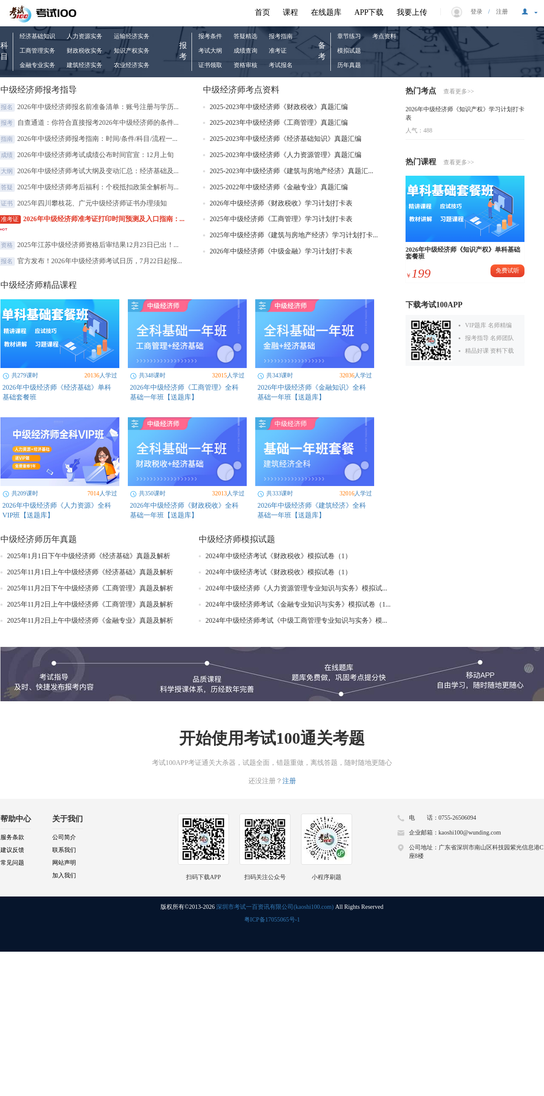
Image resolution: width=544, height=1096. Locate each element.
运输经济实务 (131, 36)
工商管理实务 (37, 51)
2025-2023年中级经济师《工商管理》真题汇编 (280, 122)
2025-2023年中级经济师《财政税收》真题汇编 (280, 106)
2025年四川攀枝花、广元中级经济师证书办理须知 (93, 203)
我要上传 (412, 12)
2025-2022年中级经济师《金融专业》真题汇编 (280, 187)
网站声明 (64, 863)
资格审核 (245, 65)
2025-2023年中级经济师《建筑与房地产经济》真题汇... (292, 170)
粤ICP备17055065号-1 (272, 919)
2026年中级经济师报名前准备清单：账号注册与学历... (98, 106)
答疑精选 (245, 36)
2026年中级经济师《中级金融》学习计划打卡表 (282, 251)
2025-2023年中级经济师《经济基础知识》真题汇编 (286, 138)
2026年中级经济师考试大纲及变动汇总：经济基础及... (98, 170)
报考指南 (281, 36)
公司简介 (64, 837)
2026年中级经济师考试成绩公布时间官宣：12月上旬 (96, 154)
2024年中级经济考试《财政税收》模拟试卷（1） (279, 555)
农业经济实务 (131, 65)
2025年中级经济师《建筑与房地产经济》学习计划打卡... (295, 235)
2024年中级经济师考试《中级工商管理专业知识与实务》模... (296, 620)
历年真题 (349, 65)
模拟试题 (349, 51)
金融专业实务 (37, 65)
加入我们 (64, 875)
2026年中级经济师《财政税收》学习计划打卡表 (282, 203)
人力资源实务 (84, 36)
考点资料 (384, 36)
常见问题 (12, 863)
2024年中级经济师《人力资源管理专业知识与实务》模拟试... (296, 588)
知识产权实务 (131, 51)
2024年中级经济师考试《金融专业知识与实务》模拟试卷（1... (298, 604)
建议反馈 (12, 850)
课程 (290, 12)
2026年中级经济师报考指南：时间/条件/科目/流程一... (98, 138)
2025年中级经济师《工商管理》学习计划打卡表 (282, 218)
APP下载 (368, 12)
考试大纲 (210, 51)
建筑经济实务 (84, 65)
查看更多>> (458, 91)
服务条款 (12, 837)
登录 (479, 11)
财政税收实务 (84, 51)
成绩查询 (245, 51)
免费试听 (507, 270)
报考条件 (210, 36)
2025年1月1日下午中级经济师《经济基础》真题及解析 (88, 555)
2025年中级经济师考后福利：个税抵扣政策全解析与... (98, 187)
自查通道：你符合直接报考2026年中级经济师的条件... (98, 122)
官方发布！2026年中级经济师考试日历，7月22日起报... (100, 260)
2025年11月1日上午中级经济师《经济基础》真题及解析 (90, 572)
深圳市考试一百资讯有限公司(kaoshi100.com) (274, 907)
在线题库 (326, 12)
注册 (499, 11)
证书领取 (210, 65)
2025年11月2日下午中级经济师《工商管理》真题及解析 (90, 588)
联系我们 (64, 850)
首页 (262, 12)
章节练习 (349, 36)
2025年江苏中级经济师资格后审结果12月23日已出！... (98, 244)
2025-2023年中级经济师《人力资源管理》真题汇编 (286, 154)
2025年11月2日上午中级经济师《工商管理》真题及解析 (90, 604)
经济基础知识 (37, 36)
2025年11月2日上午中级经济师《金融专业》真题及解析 (90, 620)
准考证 (278, 51)
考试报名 (281, 65)
